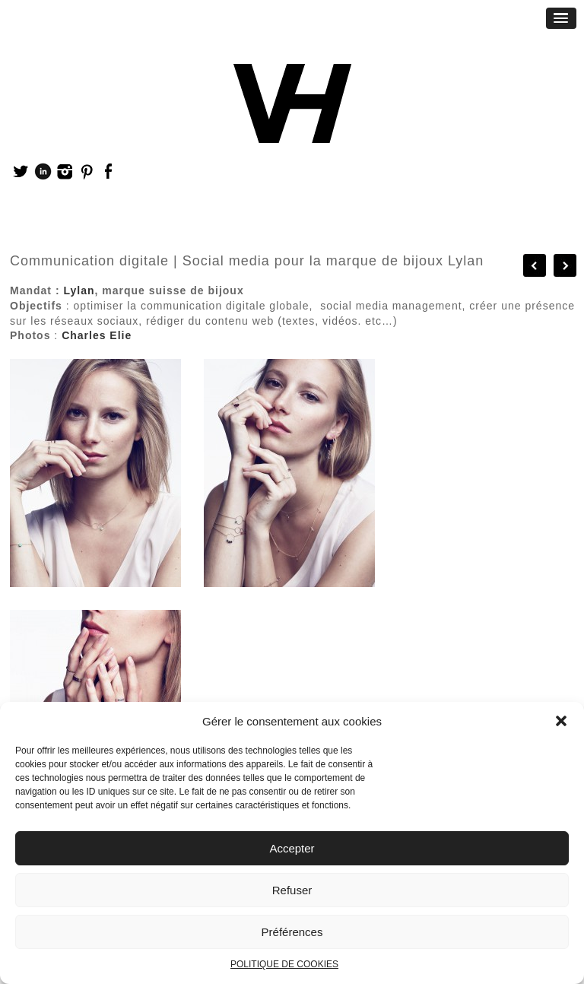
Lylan (78, 290)
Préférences (292, 931)
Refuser (292, 890)
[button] (561, 720)
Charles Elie (97, 335)
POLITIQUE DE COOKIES (284, 964)
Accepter (291, 848)
